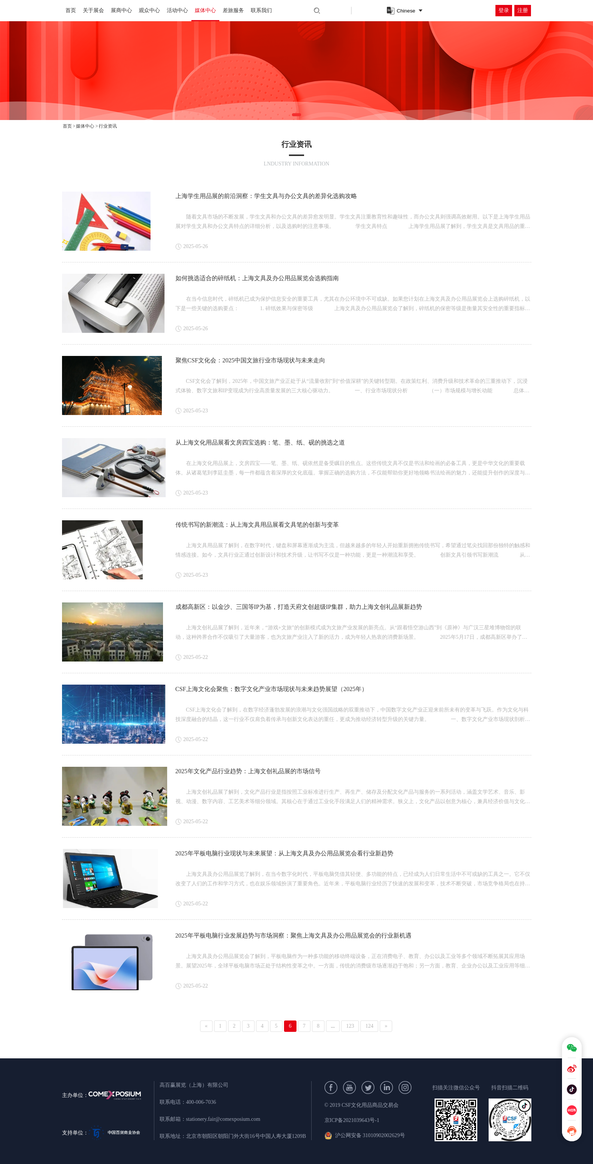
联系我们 (261, 10)
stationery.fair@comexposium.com (223, 1119)
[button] (296, 114)
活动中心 (177, 10)
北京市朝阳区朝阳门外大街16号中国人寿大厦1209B (246, 1136)
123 (350, 1026)
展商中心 (121, 10)
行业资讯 (108, 126)
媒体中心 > (87, 126)
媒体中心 (205, 10)
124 (369, 1026)
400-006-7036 (201, 1102)
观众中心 (149, 10)
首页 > (69, 126)
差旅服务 (233, 10)
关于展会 (93, 10)
